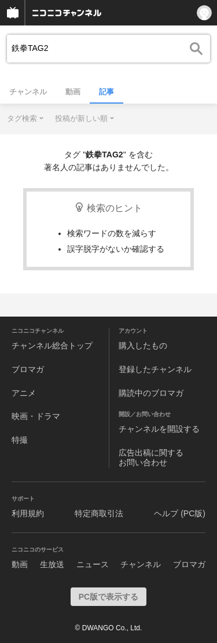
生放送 (52, 564)
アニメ (24, 393)
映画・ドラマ (36, 416)
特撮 (20, 439)
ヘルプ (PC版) (179, 513)
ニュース (92, 564)
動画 (72, 91)
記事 (106, 91)
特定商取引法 (99, 513)
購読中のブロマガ (151, 393)
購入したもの (143, 345)
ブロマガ (28, 369)
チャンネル (28, 91)
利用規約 (28, 513)
